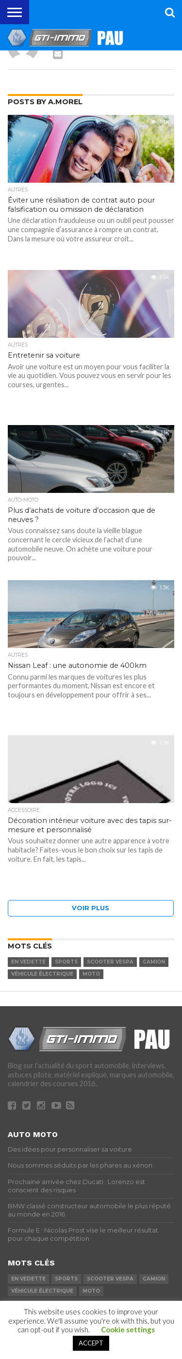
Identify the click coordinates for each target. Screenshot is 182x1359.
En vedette (28, 962)
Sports (66, 962)
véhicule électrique (42, 974)
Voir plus (90, 908)
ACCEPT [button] (91, 1343)
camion (154, 962)
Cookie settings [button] (128, 1329)
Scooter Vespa (110, 962)
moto (91, 974)
